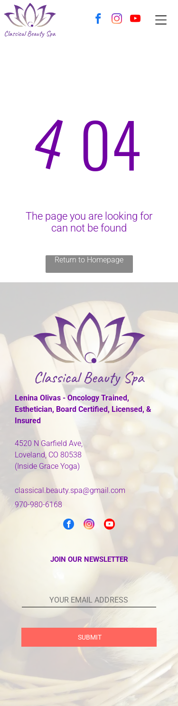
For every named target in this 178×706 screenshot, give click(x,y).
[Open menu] (161, 20)
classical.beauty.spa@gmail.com (70, 490)
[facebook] (98, 20)
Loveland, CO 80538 (48, 454)
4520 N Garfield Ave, (49, 443)
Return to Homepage (89, 259)
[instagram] (117, 20)
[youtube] (135, 20)
